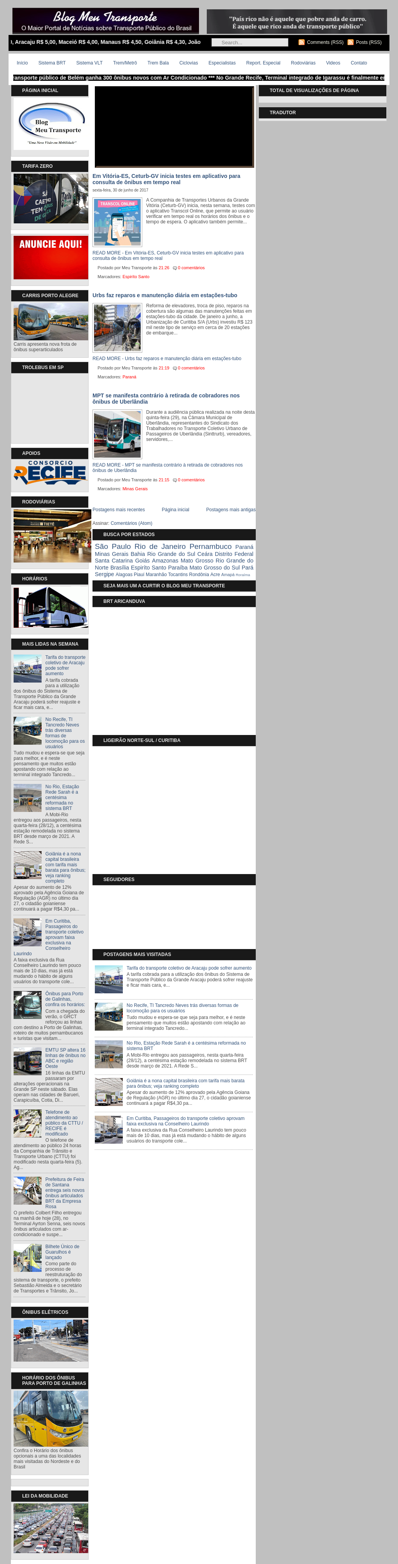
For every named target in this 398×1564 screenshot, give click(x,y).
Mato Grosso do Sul (215, 567)
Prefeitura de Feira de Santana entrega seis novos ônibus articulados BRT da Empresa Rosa (65, 1193)
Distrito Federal (234, 554)
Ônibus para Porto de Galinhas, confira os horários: (65, 999)
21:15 (164, 479)
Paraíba (177, 567)
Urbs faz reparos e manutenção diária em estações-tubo (165, 295)
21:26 (164, 267)
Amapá (227, 574)
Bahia (138, 554)
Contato (359, 63)
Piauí (139, 574)
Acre (215, 574)
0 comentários (191, 267)
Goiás (142, 560)
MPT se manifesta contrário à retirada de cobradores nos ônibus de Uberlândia (166, 398)
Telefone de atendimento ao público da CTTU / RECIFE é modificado (64, 1123)
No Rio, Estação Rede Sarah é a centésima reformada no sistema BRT (62, 797)
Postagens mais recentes (119, 509)
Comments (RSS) (325, 42)
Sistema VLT (89, 63)
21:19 (164, 368)
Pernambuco (210, 546)
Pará (247, 567)
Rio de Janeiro (160, 546)
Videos (333, 63)
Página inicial (175, 509)
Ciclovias (188, 63)
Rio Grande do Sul (171, 554)
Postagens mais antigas (231, 509)
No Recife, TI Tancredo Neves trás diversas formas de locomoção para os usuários (65, 733)
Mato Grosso (197, 560)
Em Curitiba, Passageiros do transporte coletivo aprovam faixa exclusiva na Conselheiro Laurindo (49, 937)
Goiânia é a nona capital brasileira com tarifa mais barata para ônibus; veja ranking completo (65, 867)
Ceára (205, 554)
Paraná (129, 376)
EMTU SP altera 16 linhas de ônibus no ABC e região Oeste (65, 1058)
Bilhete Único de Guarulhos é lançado (62, 1252)
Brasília (119, 567)
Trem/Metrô (125, 63)
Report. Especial (263, 63)
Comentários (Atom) (131, 523)
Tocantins (178, 574)
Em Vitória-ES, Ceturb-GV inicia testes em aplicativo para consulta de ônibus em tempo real (166, 179)
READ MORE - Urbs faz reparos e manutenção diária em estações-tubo (167, 358)
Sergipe (104, 574)
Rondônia (199, 574)
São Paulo (113, 546)
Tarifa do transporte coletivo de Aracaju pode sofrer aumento (65, 665)
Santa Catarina (114, 560)
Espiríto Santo (135, 276)
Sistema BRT (52, 63)
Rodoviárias (303, 63)
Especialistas (222, 63)
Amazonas (165, 560)
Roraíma (243, 575)
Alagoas (124, 574)
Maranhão (156, 574)
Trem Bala (158, 63)
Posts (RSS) (369, 42)
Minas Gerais (135, 488)
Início (22, 63)
